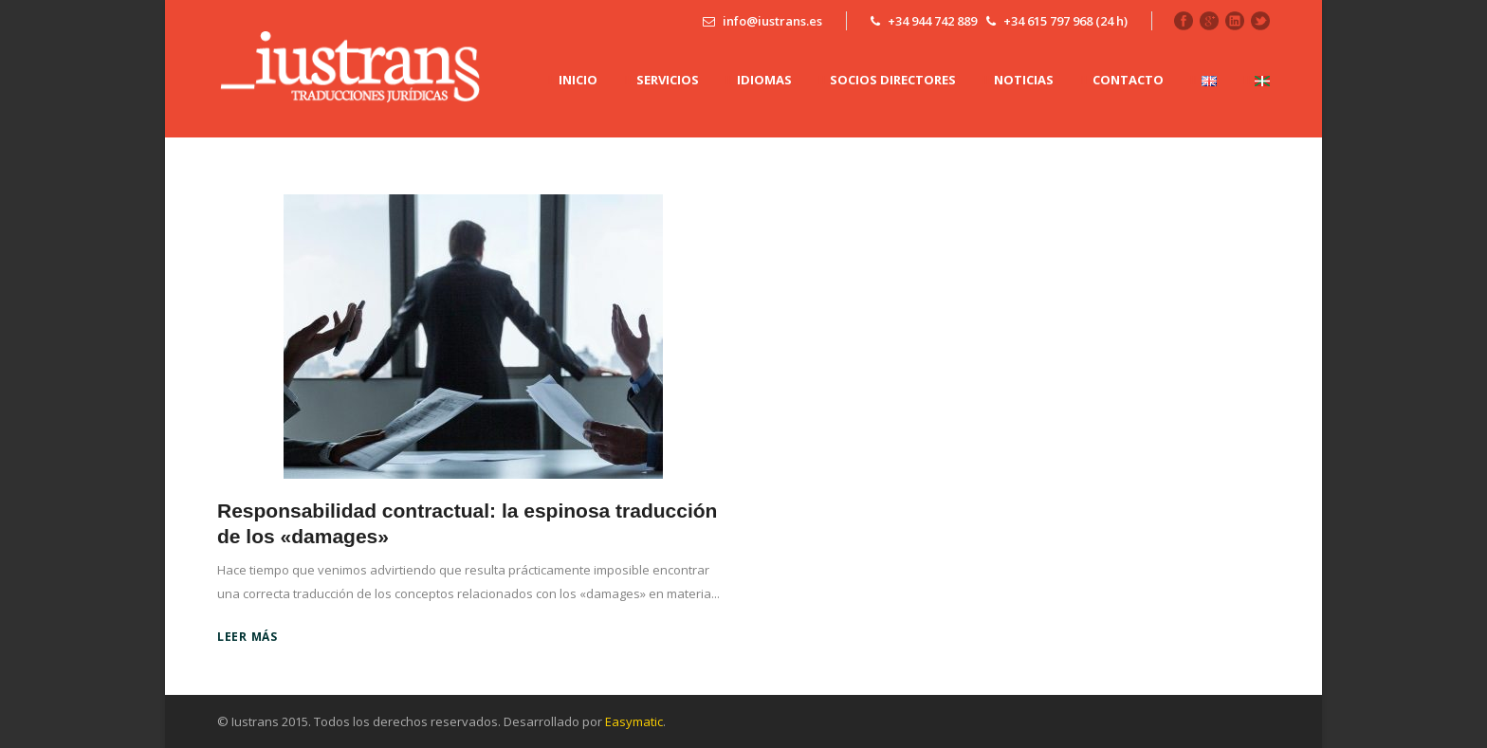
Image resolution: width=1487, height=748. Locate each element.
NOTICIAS (1024, 79)
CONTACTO (1128, 79)
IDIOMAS (764, 79)
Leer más (247, 637)
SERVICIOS (667, 79)
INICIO (578, 79)
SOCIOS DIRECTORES (893, 79)
